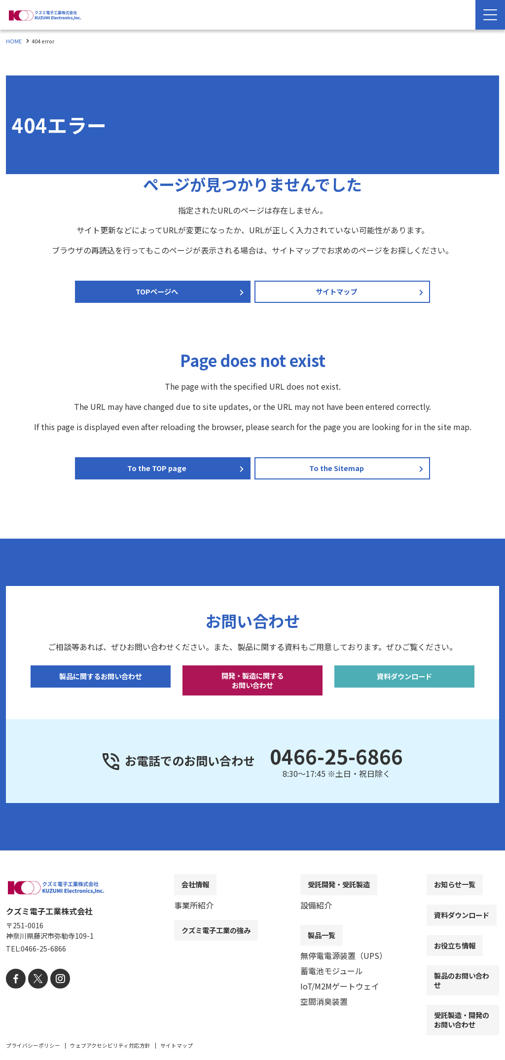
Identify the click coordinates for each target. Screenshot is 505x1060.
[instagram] (54, 991)
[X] (34, 991)
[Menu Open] (490, 15)
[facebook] (14, 991)
